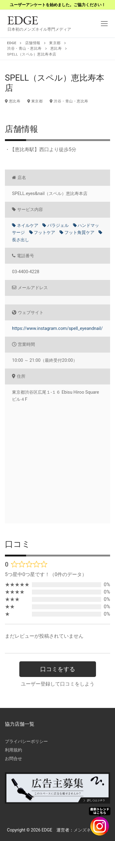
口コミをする (57, 669)
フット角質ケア (76, 232)
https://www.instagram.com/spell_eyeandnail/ (57, 328)
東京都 (35, 101)
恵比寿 (12, 101)
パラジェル (55, 225)
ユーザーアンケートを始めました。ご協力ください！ (57, 4)
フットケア (42, 232)
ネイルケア (25, 225)
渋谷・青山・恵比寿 (69, 101)
